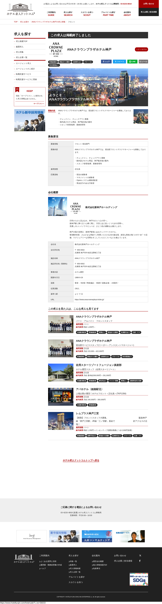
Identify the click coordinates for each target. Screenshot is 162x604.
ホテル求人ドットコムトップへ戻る (81, 460)
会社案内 (127, 12)
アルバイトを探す (108, 12)
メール (143, 62)
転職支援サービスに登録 (26, 81)
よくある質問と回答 (48, 561)
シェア (106, 62)
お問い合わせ (120, 555)
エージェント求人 (23, 65)
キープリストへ (39, 105)
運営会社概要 (98, 561)
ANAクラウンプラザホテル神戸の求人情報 (48, 22)
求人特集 (20, 54)
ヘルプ (43, 568)
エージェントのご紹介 (25, 70)
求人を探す (68, 12)
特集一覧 (73, 561)
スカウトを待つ (87, 12)
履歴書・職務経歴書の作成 (51, 565)
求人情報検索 (75, 568)
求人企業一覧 (21, 59)
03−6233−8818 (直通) (69, 513)
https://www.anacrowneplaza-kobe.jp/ (89, 300)
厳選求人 (20, 48)
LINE (132, 62)
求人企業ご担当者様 (149, 12)
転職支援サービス (23, 76)
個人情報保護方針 (100, 565)
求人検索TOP (21, 43)
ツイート (119, 62)
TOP (16, 22)
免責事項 (96, 568)
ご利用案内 (51, 12)
